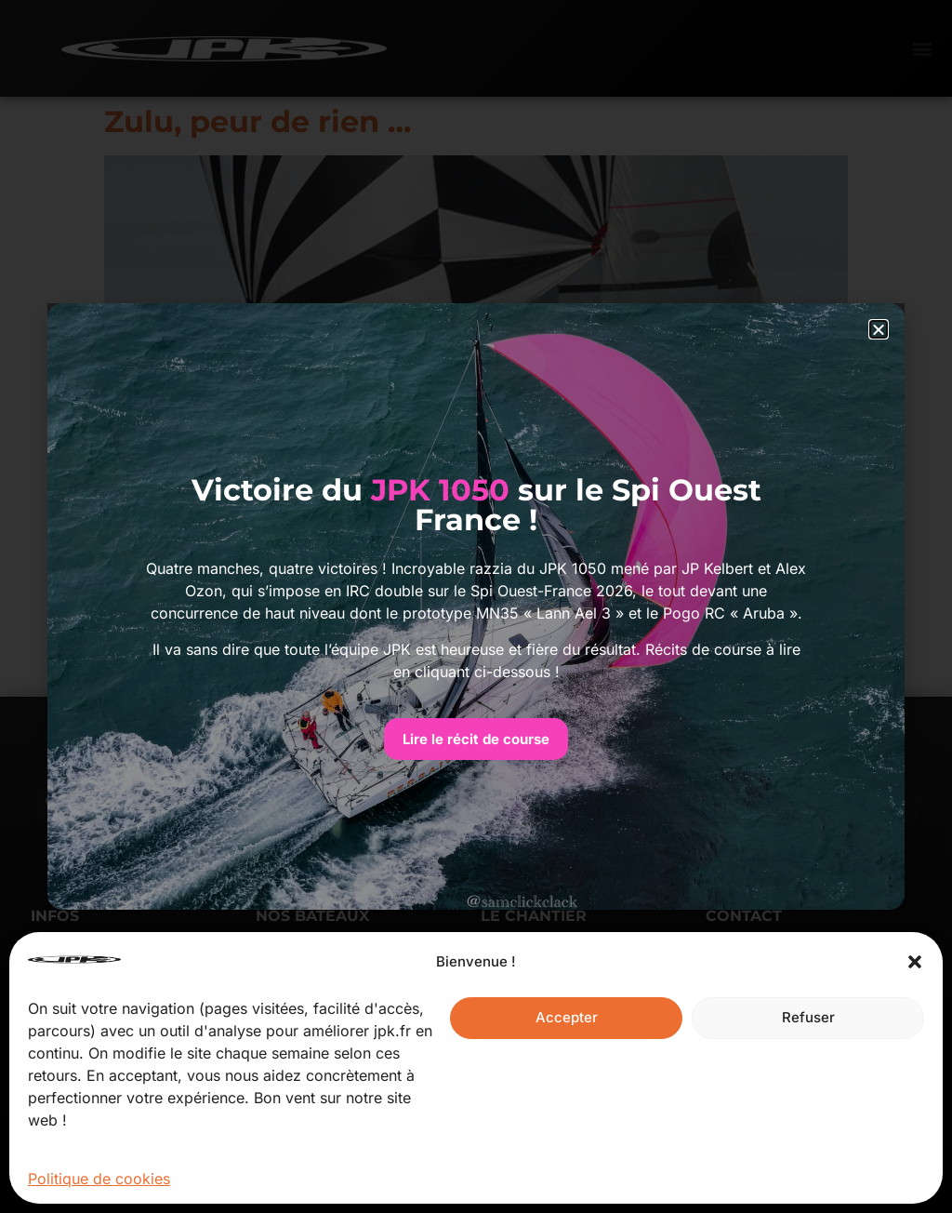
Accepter (567, 1017)
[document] (476, 606)
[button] (915, 962)
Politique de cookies (99, 1178)
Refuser (808, 1017)
